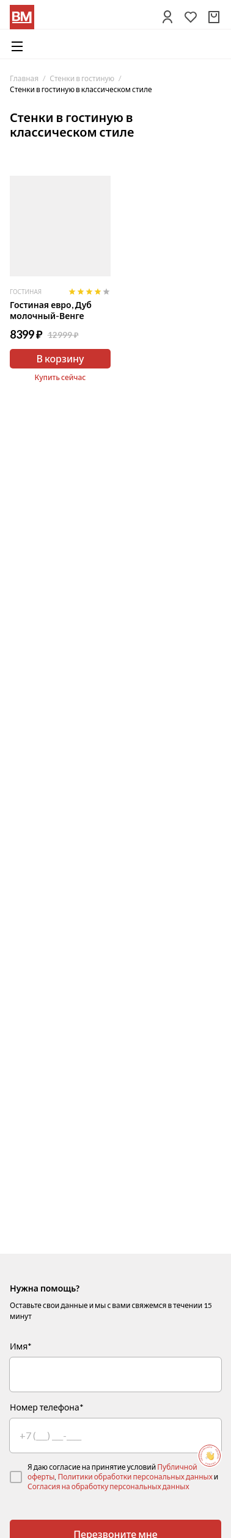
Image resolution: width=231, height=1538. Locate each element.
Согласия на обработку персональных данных (108, 1486)
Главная (24, 78)
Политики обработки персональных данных (134, 1476)
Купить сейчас (60, 377)
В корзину (60, 358)
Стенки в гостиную (82, 78)
